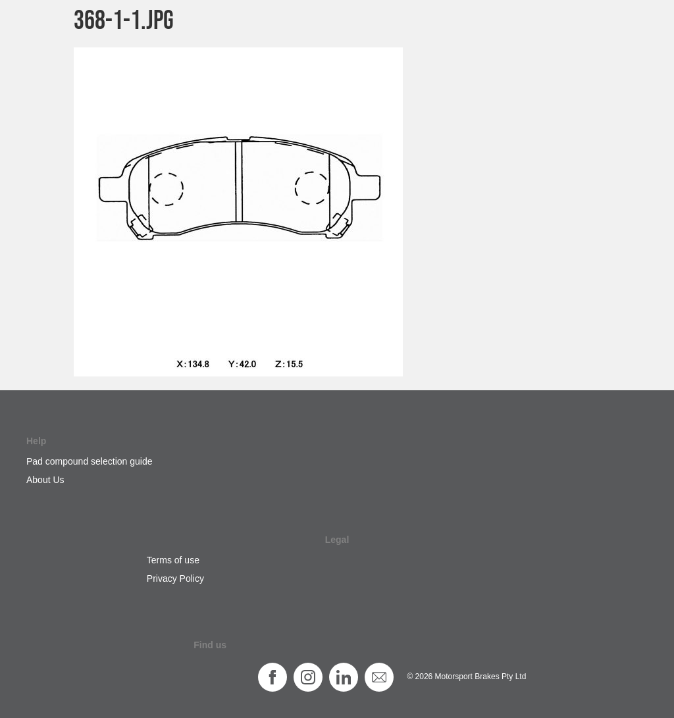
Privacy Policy (175, 578)
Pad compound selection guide (89, 461)
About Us (45, 479)
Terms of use (173, 560)
